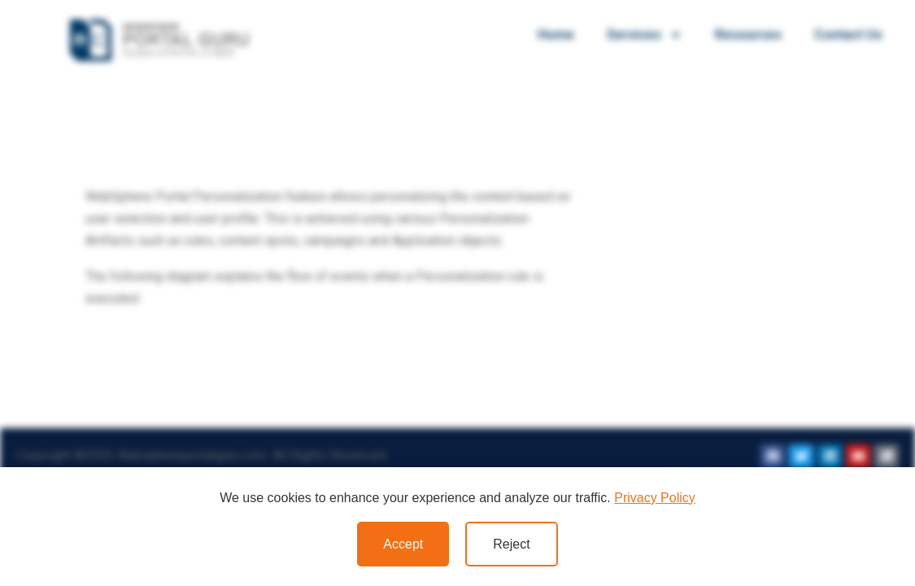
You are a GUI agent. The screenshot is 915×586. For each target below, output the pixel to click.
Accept (403, 544)
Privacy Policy (654, 498)
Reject (511, 544)
